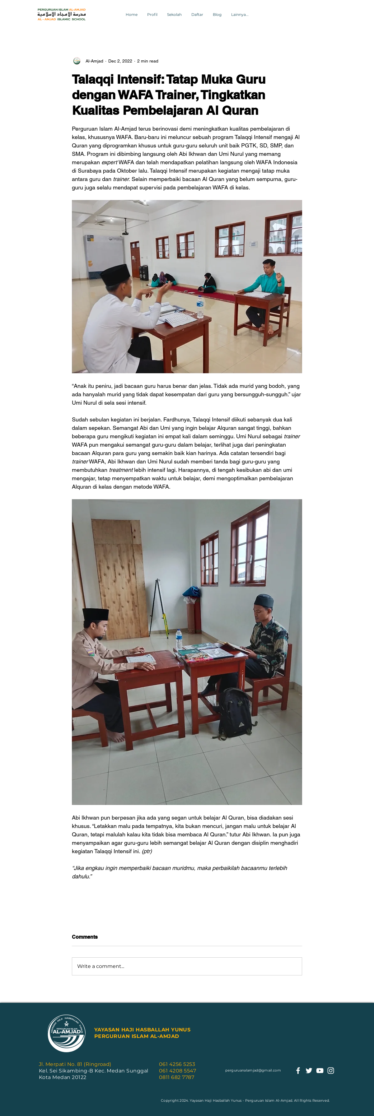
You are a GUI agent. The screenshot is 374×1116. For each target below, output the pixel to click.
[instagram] (330, 1070)
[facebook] (298, 1070)
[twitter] (309, 1070)
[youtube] (320, 1070)
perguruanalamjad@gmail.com (253, 1070)
